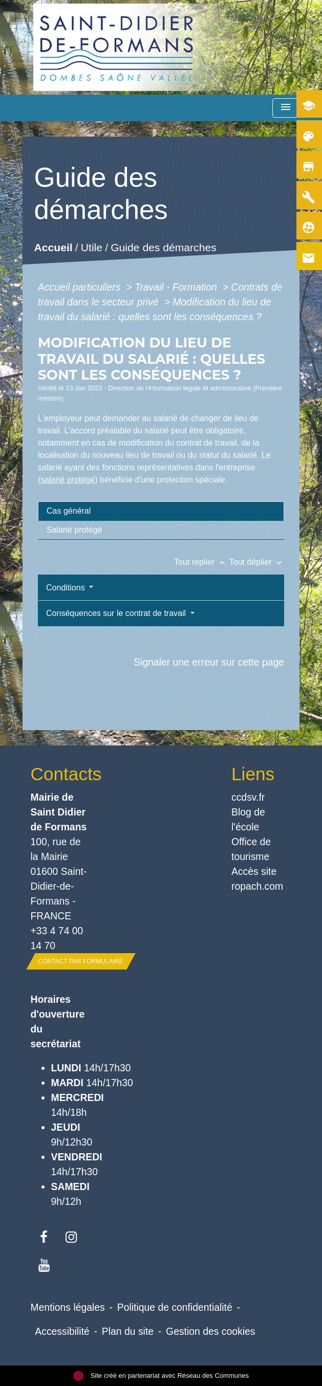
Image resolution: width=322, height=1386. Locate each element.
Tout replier (201, 562)
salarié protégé (67, 479)
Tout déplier (256, 562)
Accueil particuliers (80, 287)
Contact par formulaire (80, 961)
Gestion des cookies (210, 1331)
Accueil (53, 248)
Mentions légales (68, 1307)
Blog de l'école (248, 819)
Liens (252, 774)
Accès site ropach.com (257, 879)
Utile (91, 248)
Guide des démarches (164, 248)
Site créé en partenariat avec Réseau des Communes (161, 1375)
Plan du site (128, 1331)
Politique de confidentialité (174, 1307)
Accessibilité (62, 1331)
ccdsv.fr (248, 797)
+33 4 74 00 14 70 (57, 938)
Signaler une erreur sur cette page (209, 662)
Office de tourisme (251, 849)
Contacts (61, 774)
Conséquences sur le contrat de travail (117, 613)
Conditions (66, 587)
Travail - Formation (177, 287)
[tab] (161, 511)
